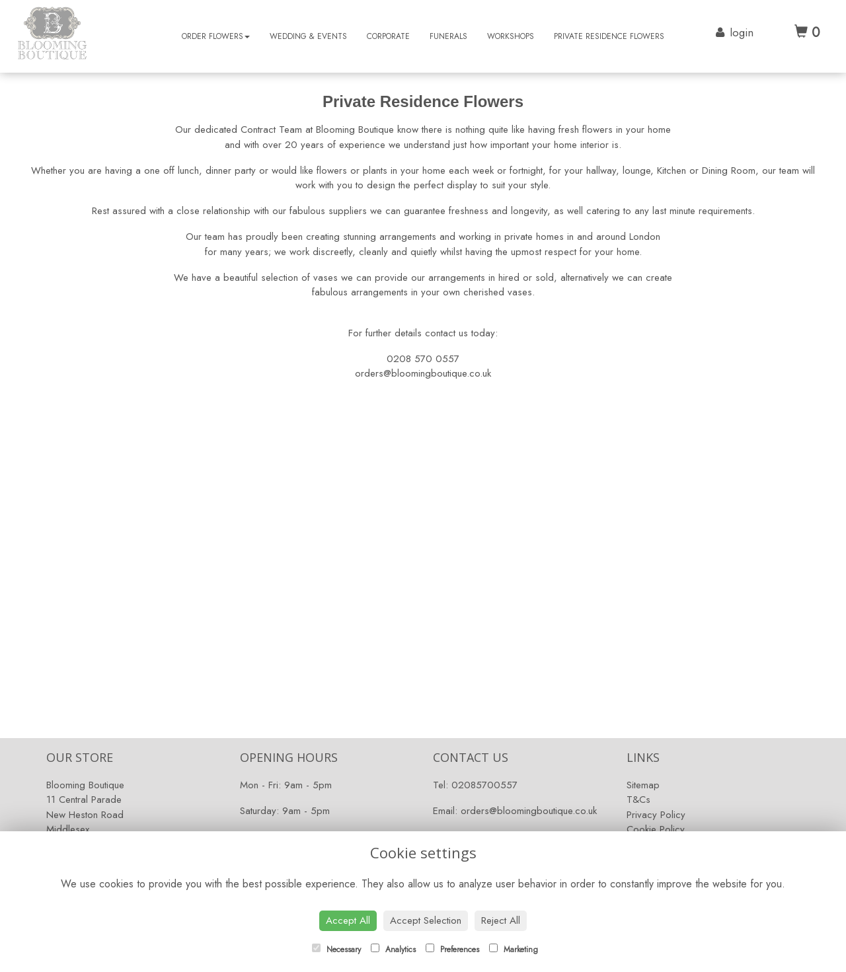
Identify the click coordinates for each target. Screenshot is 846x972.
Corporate (388, 36)
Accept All (348, 920)
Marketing (513, 949)
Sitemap (643, 785)
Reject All (500, 920)
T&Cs (638, 799)
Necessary (336, 949)
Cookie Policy (656, 829)
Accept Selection (425, 920)
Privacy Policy (656, 814)
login (741, 32)
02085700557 (484, 785)
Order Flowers (216, 36)
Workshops (510, 36)
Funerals (448, 36)
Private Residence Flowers (609, 36)
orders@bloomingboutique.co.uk (529, 811)
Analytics (393, 949)
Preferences (452, 949)
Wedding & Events (308, 36)
